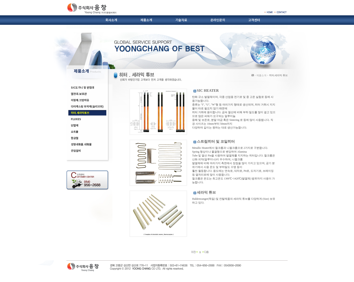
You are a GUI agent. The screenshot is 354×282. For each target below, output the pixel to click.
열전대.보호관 (79, 94)
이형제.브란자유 (80, 100)
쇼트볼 (74, 131)
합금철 (74, 138)
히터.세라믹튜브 (80, 113)
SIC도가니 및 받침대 (82, 87)
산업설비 (76, 150)
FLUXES (76, 119)
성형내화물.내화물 (81, 144)
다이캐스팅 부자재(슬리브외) (87, 106)
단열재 (74, 125)
